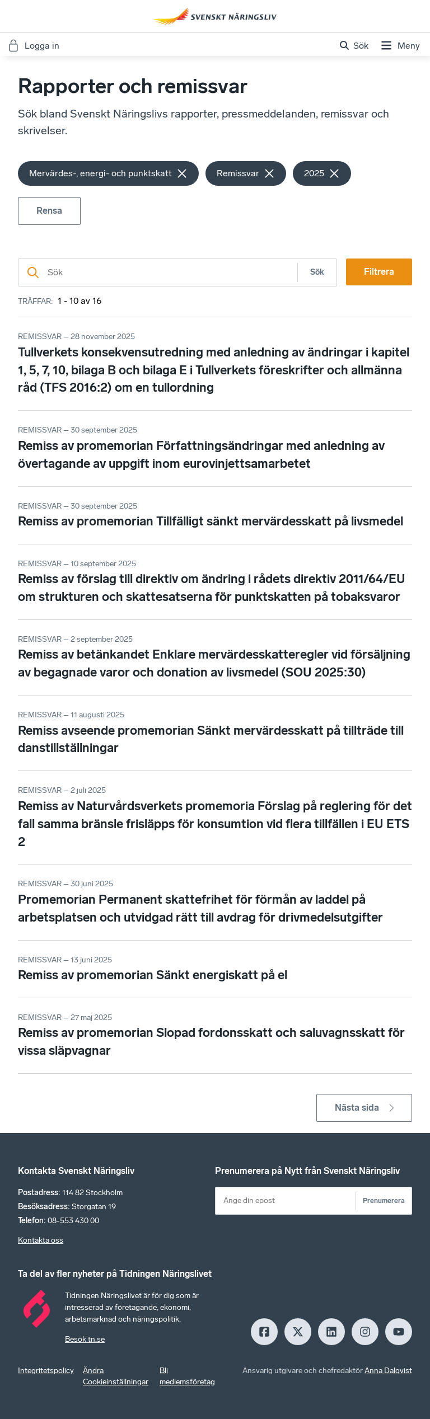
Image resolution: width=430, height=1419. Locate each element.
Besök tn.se (85, 1339)
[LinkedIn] (331, 1331)
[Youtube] (398, 1331)
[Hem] (215, 16)
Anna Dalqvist (388, 1370)
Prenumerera (384, 1200)
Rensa (49, 210)
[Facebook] (264, 1331)
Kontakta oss (40, 1240)
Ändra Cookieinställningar (115, 1376)
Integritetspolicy (46, 1370)
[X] (297, 1331)
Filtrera (379, 271)
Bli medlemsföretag (187, 1376)
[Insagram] (365, 1331)
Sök (317, 272)
